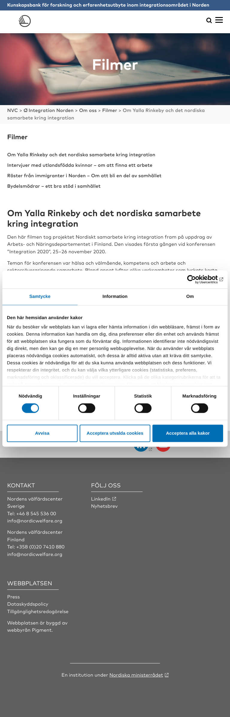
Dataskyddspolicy (28, 602)
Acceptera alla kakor (188, 433)
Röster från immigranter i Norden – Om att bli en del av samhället (85, 174)
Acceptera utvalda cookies (115, 433)
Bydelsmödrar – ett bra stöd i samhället (54, 184)
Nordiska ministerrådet (136, 673)
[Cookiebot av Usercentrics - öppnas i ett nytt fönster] (197, 279)
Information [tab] (115, 296)
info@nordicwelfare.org (35, 519)
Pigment (42, 628)
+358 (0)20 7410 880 (40, 545)
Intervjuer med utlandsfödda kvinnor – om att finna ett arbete (81, 164)
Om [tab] (190, 296)
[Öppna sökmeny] (209, 20)
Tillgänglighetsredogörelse (38, 610)
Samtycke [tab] (40, 296)
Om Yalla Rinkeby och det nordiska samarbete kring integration (82, 154)
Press (13, 595)
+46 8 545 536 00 (36, 512)
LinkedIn (101, 497)
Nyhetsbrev (104, 504)
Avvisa (42, 433)
